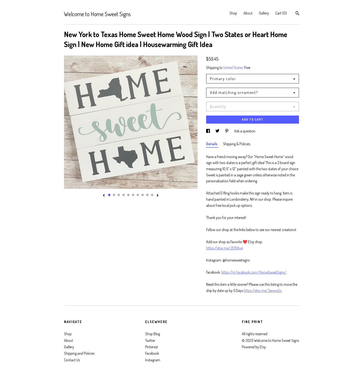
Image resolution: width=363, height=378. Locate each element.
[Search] (297, 13)
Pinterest (151, 346)
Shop (233, 13)
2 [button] (114, 195)
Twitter (150, 340)
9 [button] (147, 195)
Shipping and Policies (79, 353)
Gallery (264, 13)
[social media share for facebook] (208, 131)
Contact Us (72, 360)
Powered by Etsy (254, 346)
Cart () (281, 13)
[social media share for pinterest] (227, 131)
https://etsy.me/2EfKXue (224, 248)
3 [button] (119, 195)
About (248, 13)
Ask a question (244, 131)
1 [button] (109, 195)
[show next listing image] (157, 195)
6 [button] (133, 195)
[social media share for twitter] (217, 131)
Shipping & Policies (236, 143)
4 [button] (123, 195)
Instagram (152, 360)
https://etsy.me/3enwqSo (263, 290)
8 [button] (142, 195)
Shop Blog (152, 333)
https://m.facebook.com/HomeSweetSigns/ (254, 272)
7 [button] (138, 195)
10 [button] (152, 195)
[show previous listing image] (104, 195)
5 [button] (128, 195)
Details (212, 143)
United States (233, 67)
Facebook (152, 353)
